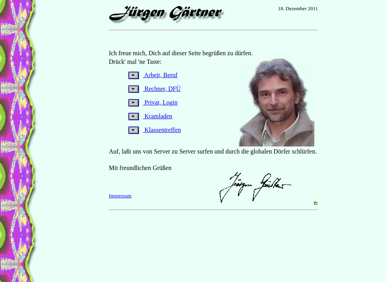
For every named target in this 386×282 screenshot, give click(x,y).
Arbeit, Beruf (152, 75)
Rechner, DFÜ (154, 88)
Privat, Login (152, 102)
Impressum (120, 196)
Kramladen (150, 116)
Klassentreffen (154, 130)
